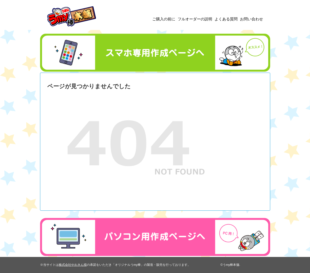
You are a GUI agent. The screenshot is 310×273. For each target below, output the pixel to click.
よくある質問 (226, 19)
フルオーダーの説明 (195, 19)
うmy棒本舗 (231, 265)
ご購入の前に (163, 19)
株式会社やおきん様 (73, 265)
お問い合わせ (251, 19)
